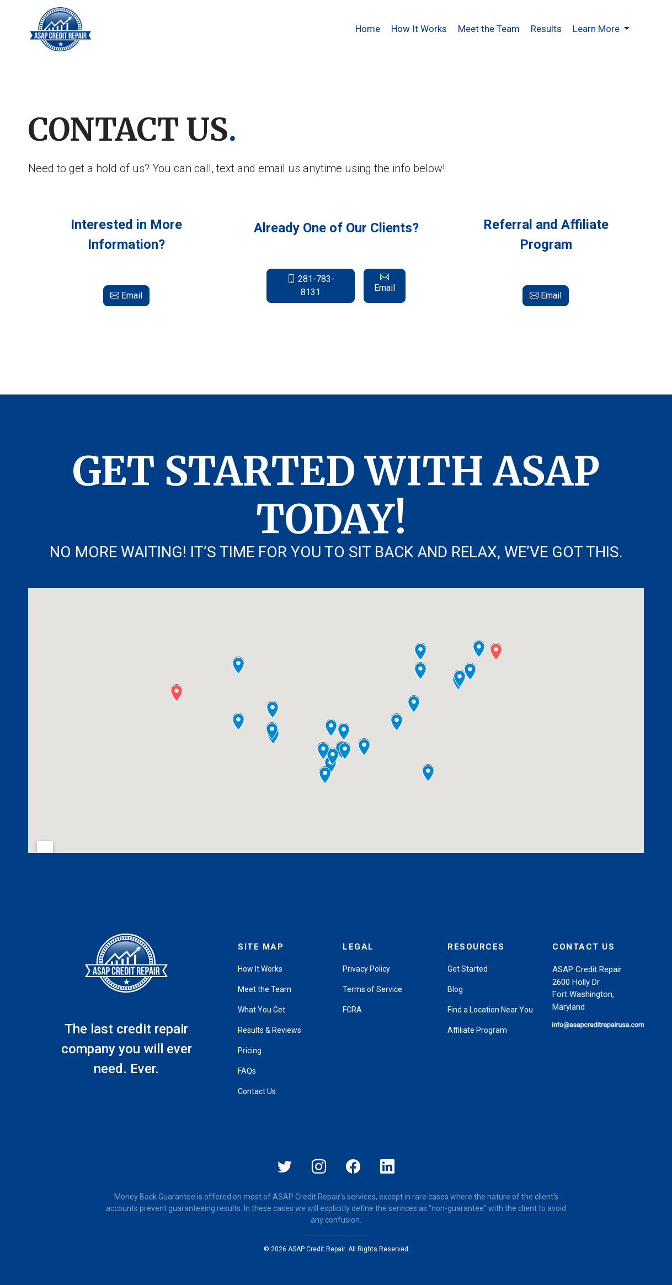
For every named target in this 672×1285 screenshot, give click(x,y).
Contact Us (257, 1091)
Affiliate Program (477, 1030)
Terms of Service (372, 989)
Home (367, 28)
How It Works (419, 28)
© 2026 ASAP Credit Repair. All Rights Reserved (336, 1249)
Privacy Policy (366, 968)
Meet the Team (489, 28)
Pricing (250, 1050)
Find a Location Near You (490, 1009)
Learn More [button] (597, 28)
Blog (455, 989)
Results (546, 28)
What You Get (261, 1009)
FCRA (352, 1009)
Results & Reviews (269, 1030)
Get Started (467, 968)
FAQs (247, 1071)
